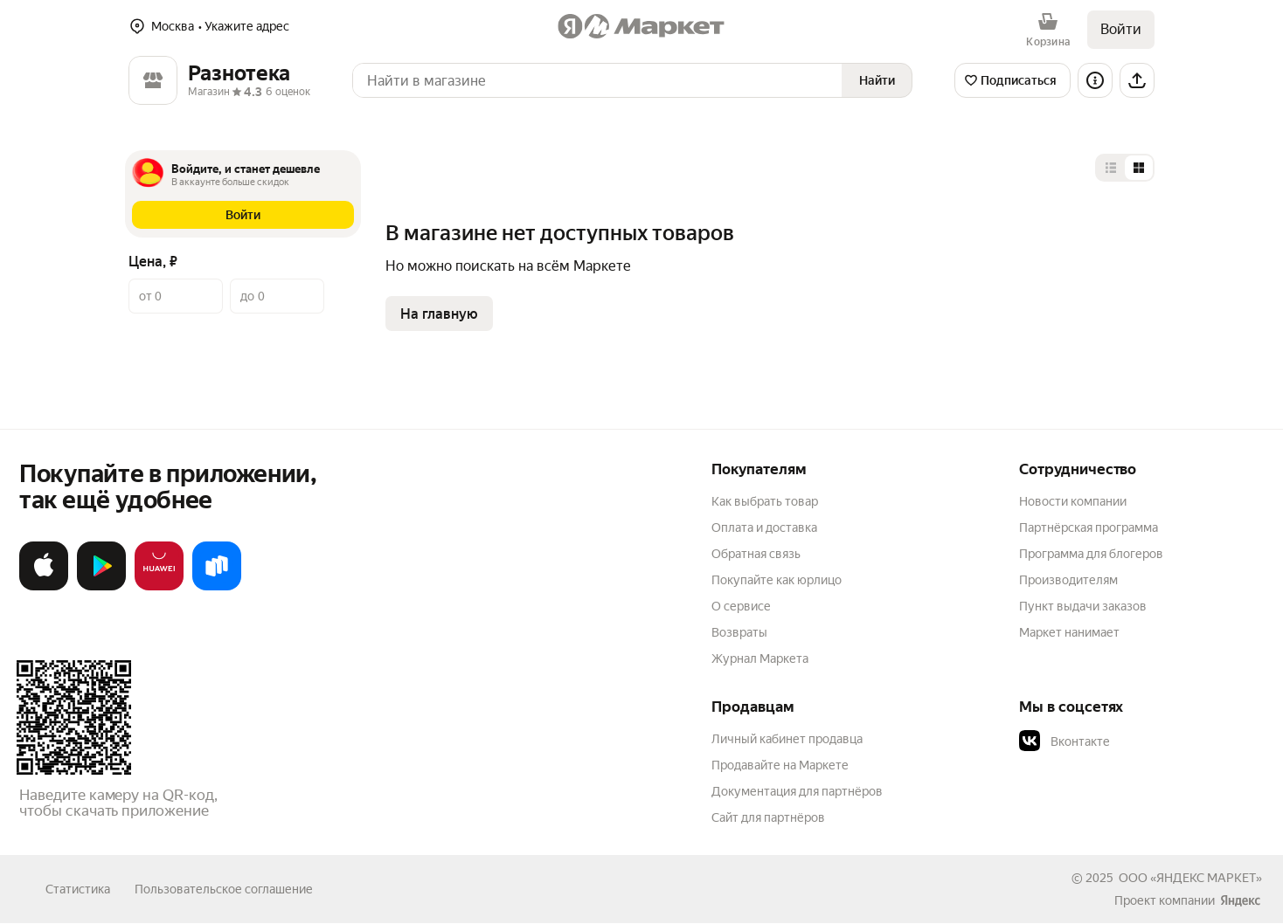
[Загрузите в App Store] (43, 587)
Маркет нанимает (1069, 632)
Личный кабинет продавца (787, 739)
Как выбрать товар (764, 501)
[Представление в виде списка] (1111, 167)
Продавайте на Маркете (780, 765)
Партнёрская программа (1088, 527)
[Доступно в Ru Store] (216, 587)
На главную (439, 314)
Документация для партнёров (797, 791)
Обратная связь (756, 554)
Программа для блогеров (1091, 554)
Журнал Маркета (759, 658)
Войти (1120, 29)
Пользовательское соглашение (224, 889)
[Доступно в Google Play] (101, 587)
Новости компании (1073, 501)
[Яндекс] (1240, 900)
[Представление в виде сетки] (1139, 167)
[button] (243, 215)
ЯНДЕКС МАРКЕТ (1206, 878)
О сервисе (741, 606)
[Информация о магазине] (1095, 80)
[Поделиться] (1137, 80)
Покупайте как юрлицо (776, 580)
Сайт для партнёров (768, 817)
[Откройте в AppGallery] (159, 587)
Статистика (77, 889)
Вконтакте (1064, 741)
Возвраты (739, 632)
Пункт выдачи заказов (1083, 606)
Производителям (1068, 580)
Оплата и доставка (764, 527)
